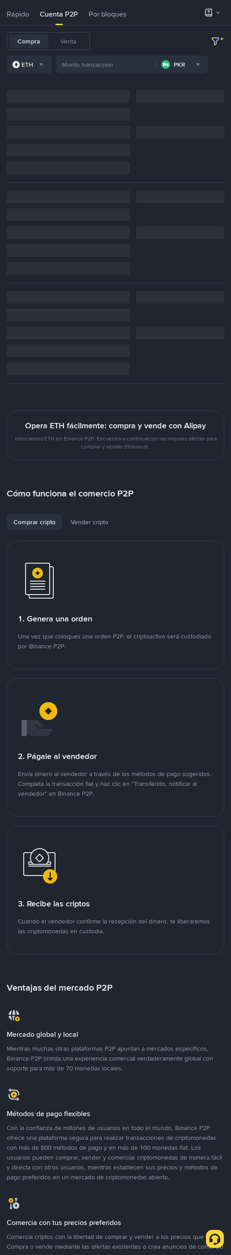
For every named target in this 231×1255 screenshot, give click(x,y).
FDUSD (183, 41)
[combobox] (99, 136)
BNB (208, 41)
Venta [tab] (68, 41)
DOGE (174, 64)
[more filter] (215, 136)
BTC (132, 41)
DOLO (109, 111)
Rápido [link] (18, 14)
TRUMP (134, 88)
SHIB (150, 64)
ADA (127, 64)
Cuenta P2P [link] (59, 14)
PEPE (108, 88)
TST (207, 88)
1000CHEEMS (173, 88)
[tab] (18, 14)
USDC (155, 41)
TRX (198, 64)
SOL (218, 64)
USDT (109, 41)
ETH (106, 64)
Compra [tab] (28, 41)
